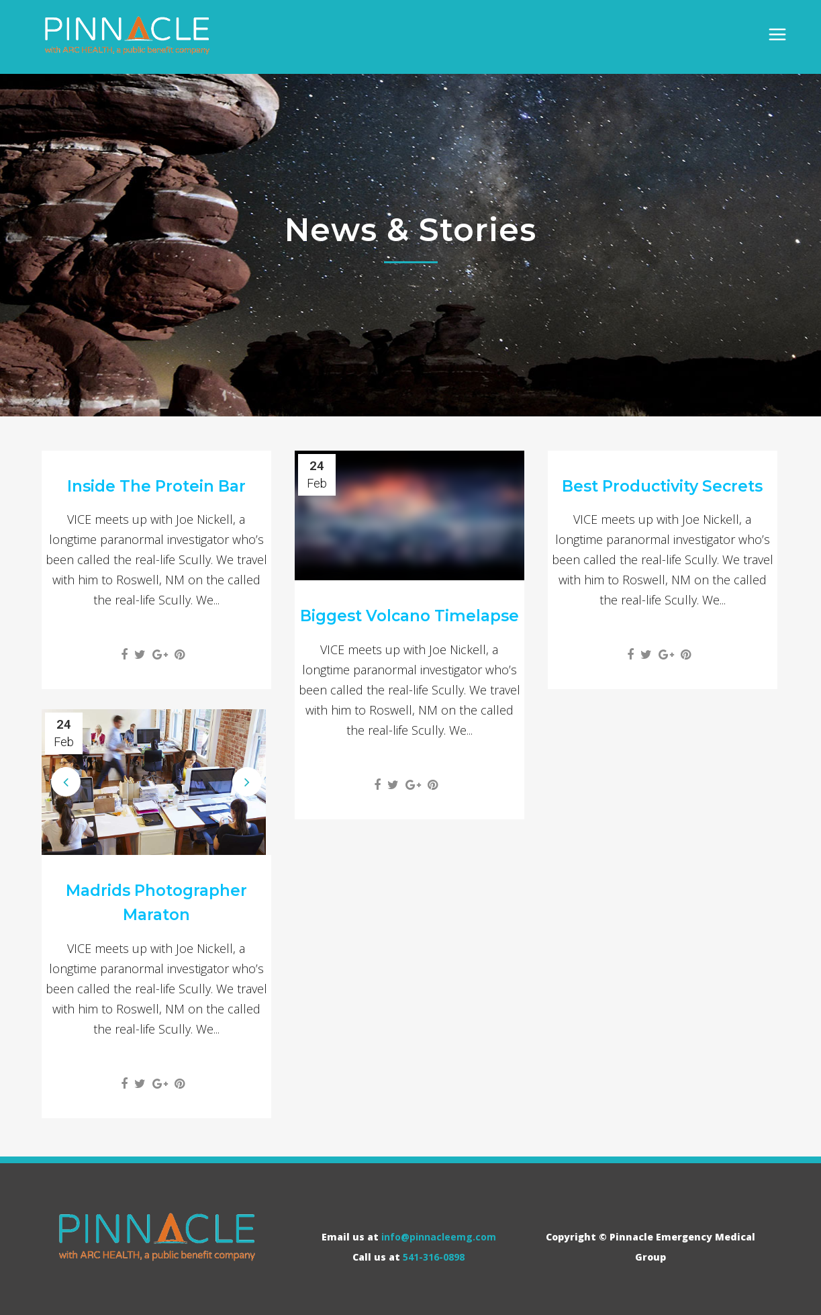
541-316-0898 (434, 1257)
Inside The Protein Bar (156, 486)
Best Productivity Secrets (662, 486)
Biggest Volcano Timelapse (409, 615)
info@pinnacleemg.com (438, 1236)
